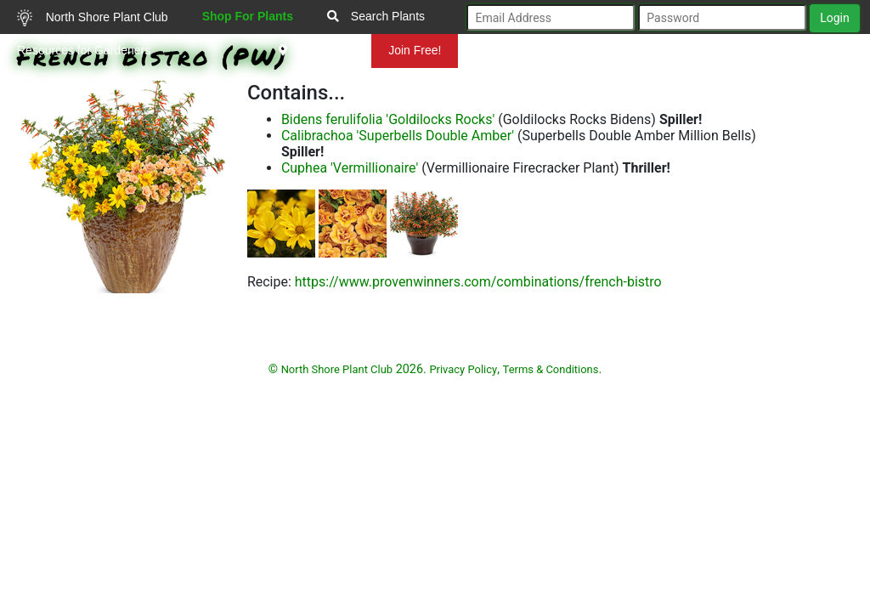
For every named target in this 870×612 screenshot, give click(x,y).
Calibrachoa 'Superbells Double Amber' (397, 136)
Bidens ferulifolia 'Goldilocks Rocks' (387, 119)
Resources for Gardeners (83, 50)
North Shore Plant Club (92, 17)
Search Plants (376, 16)
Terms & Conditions (551, 369)
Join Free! (414, 50)
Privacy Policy (463, 369)
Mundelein (317, 50)
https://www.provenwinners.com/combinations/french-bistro (478, 282)
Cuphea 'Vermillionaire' (349, 168)
